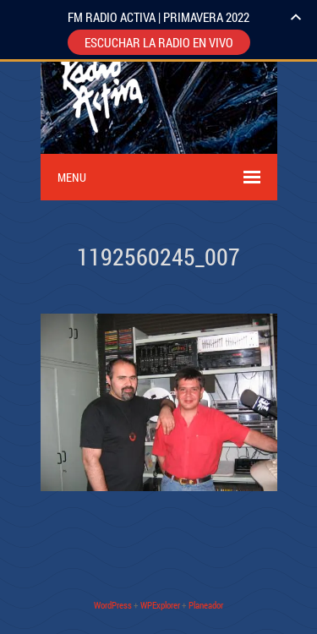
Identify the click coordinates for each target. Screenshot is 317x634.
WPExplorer (160, 604)
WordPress (113, 604)
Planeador (206, 604)
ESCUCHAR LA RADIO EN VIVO (159, 42)
